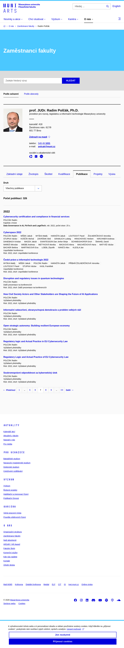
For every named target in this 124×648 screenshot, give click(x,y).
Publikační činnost (11, 498)
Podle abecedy (31, 94)
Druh (5, 183)
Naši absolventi (9, 540)
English (117, 6)
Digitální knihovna (33, 584)
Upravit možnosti (75, 631)
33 (61, 390)
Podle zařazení (11, 94)
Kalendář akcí (9, 431)
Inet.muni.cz (73, 584)
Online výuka (87, 584)
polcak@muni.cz (46, 146)
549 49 (44, 143)
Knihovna (19, 584)
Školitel (48, 174)
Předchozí (9, 390)
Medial (46, 584)
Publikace (82, 174)
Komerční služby (10, 553)
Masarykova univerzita (19, 600)
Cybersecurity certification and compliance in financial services (36, 216)
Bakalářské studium (11, 459)
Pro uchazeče (14, 452)
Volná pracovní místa (12, 513)
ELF (53, 584)
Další (69, 390)
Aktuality (11, 425)
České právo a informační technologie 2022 (25, 260)
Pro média (7, 444)
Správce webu (9, 603)
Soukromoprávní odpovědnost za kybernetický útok (30, 373)
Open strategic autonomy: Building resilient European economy (36, 325)
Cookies (21, 603)
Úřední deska (9, 565)
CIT (59, 584)
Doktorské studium (11, 467)
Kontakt (6, 561)
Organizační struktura (12, 532)
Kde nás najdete (10, 557)
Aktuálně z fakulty (10, 436)
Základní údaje (14, 174)
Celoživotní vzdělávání (13, 471)
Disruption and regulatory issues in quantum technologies (33, 278)
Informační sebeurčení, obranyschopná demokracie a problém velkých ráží (42, 310)
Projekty (98, 174)
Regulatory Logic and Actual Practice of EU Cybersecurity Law (35, 357)
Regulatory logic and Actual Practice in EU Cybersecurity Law (35, 341)
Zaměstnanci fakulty (11, 536)
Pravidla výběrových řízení (14, 517)
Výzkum (8, 479)
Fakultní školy (9, 548)
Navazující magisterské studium (16, 463)
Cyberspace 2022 (12, 232)
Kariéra (9, 506)
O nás (7, 525)
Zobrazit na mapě (39, 137)
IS (65, 584)
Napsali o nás (9, 440)
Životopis (33, 174)
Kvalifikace (64, 174)
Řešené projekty (10, 490)
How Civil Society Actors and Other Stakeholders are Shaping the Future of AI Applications (50, 294)
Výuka (111, 174)
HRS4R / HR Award (11, 544)
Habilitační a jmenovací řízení (16, 494)
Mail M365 (7, 584)
